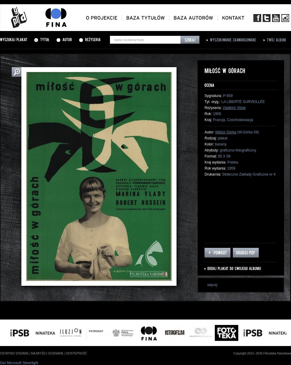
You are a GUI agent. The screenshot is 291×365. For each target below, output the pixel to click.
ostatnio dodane (14, 353)
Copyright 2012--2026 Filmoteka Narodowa (262, 353)
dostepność (76, 353)
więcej (212, 285)
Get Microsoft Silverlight (19, 363)
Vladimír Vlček (234, 108)
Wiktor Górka (225, 132)
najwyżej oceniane (47, 353)
